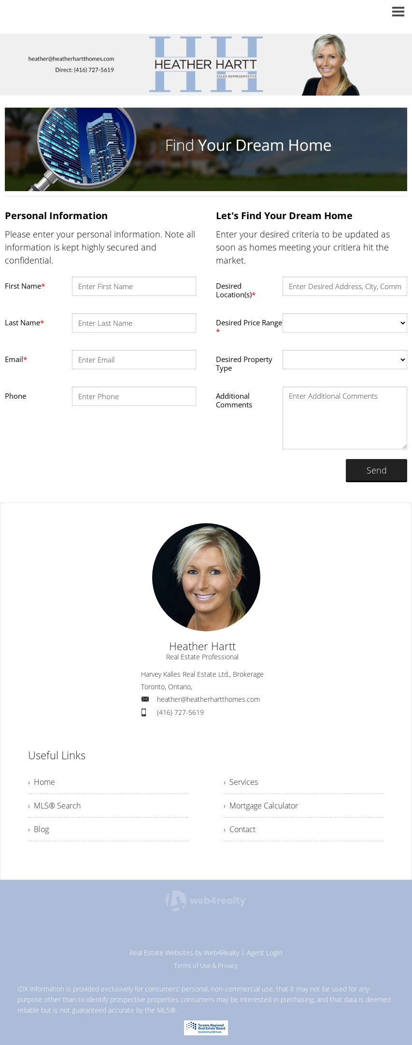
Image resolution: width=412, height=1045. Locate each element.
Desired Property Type (244, 363)
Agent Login (264, 952)
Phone (15, 396)
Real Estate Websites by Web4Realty (184, 952)
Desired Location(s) (236, 290)
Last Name (24, 322)
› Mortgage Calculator (261, 805)
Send (377, 470)
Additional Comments (234, 400)
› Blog (38, 829)
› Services (241, 782)
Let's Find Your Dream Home (284, 215)
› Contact (240, 829)
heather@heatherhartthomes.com (208, 699)
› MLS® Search (54, 805)
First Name (25, 286)
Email (16, 359)
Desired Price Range (249, 327)
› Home (41, 782)
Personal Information (56, 215)
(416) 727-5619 (180, 712)
